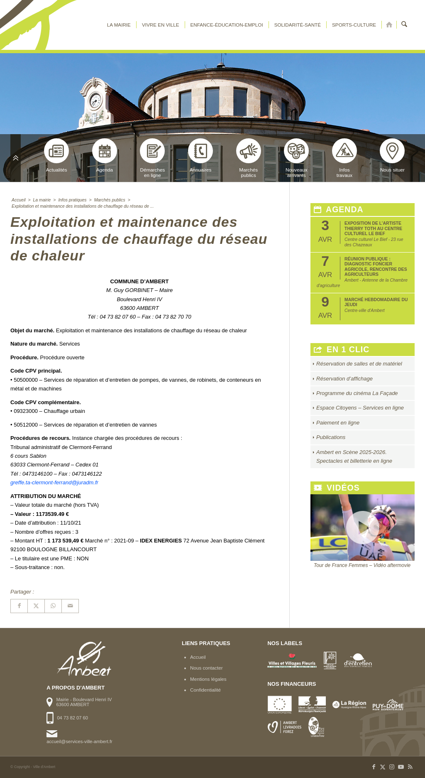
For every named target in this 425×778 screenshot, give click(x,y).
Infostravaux (344, 158)
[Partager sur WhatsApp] (53, 605)
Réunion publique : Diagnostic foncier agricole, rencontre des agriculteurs (375, 267)
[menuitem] (119, 25)
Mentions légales (208, 679)
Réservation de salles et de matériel (359, 364)
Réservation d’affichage (344, 379)
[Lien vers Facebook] (373, 767)
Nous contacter (206, 667)
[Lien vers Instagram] (391, 767)
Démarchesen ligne (152, 158)
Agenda (104, 155)
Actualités (56, 155)
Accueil (198, 657)
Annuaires (200, 155)
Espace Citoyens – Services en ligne (360, 408)
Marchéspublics (248, 158)
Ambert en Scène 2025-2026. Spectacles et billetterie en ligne (354, 456)
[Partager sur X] (36, 605)
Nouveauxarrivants (296, 158)
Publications (330, 437)
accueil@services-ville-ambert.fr (79, 741)
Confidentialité (205, 689)
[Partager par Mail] (70, 605)
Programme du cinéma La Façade (357, 393)
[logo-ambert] (43, 25)
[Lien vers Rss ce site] (410, 767)
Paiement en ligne (337, 423)
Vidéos (337, 487)
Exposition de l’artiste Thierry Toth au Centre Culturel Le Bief (373, 228)
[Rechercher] (404, 25)
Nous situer (392, 155)
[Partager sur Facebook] (19, 605)
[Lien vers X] (382, 767)
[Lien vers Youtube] (400, 767)
